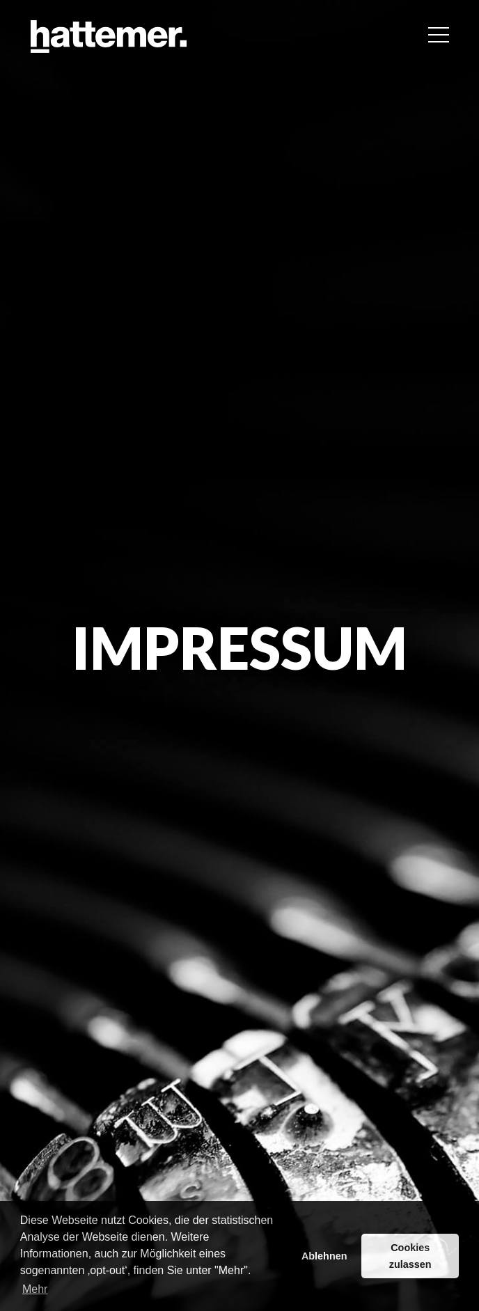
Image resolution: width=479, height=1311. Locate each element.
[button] (439, 35)
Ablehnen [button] (324, 1256)
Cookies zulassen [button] (410, 1256)
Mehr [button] (34, 1289)
